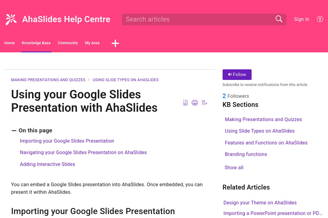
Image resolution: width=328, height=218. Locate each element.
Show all (234, 170)
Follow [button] (237, 76)
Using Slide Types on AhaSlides (126, 81)
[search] (204, 19)
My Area (163, 44)
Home (21, 44)
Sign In (301, 19)
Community (120, 44)
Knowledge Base (67, 44)
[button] (320, 19)
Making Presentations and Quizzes (48, 81)
